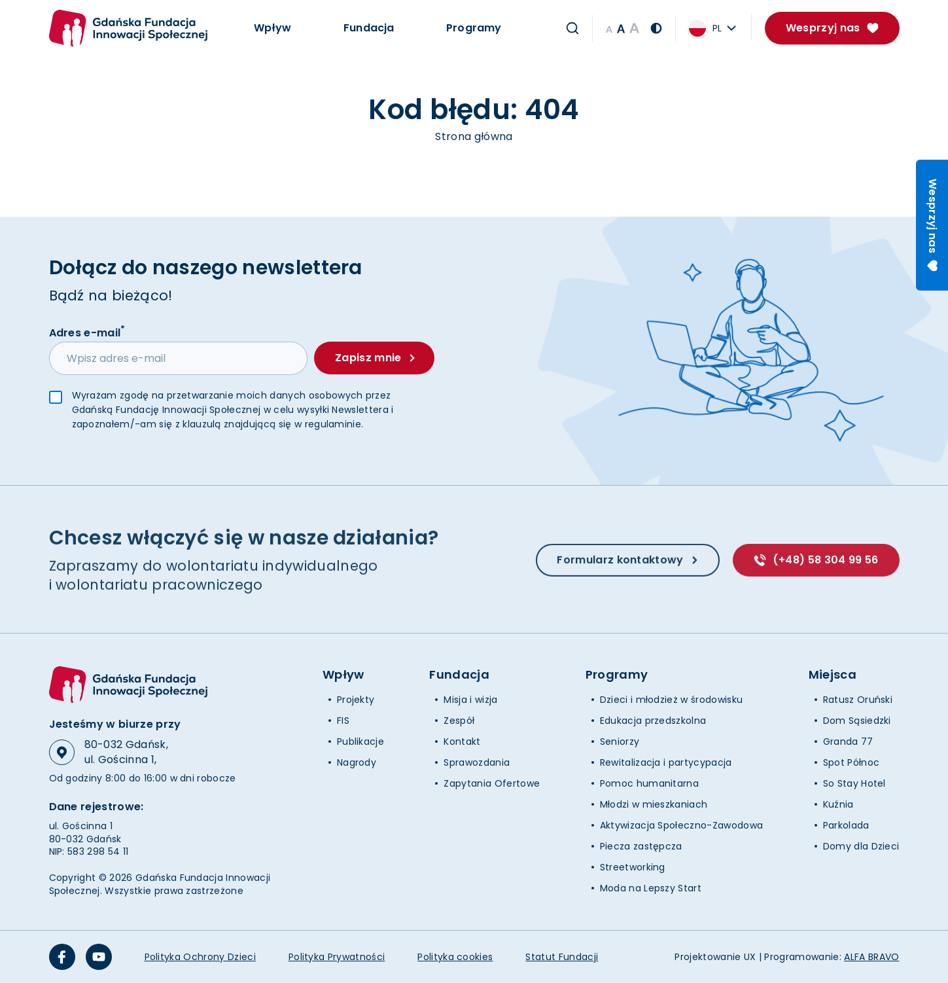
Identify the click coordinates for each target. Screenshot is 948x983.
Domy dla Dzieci (861, 846)
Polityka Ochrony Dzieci (200, 956)
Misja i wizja (470, 699)
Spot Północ (851, 762)
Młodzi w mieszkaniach (654, 804)
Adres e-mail (87, 332)
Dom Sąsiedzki (857, 720)
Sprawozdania (477, 762)
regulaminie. (334, 424)
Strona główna (473, 136)
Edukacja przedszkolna (653, 720)
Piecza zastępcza (641, 846)
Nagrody (356, 762)
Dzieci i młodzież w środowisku (671, 699)
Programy (473, 27)
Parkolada (846, 825)
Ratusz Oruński (857, 699)
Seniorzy (620, 741)
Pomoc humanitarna (649, 783)
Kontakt (462, 741)
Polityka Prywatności (337, 956)
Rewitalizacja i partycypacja (666, 762)
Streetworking (632, 867)
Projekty (356, 699)
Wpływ (273, 27)
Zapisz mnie (374, 358)
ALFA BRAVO (871, 956)
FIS (343, 720)
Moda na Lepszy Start (650, 888)
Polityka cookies (455, 956)
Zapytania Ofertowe (492, 783)
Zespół (459, 720)
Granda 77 (848, 741)
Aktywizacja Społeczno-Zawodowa (682, 825)
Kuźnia (838, 804)
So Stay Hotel (854, 783)
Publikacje (360, 741)
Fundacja (368, 27)
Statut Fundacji (561, 956)
